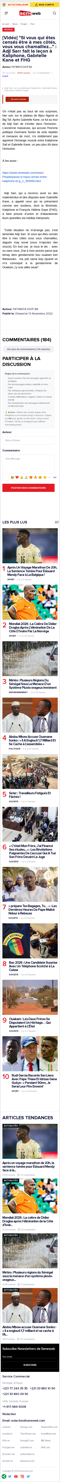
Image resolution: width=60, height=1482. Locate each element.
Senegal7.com (27, 1440)
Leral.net (6, 1427)
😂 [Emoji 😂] (12, 477)
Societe (13, 801)
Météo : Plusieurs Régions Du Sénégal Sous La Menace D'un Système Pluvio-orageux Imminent (32, 684)
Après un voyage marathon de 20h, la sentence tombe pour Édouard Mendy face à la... (28, 1166)
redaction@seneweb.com (28, 1420)
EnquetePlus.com (49, 1427)
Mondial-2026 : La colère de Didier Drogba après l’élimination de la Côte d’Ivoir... (27, 1221)
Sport (11, 579)
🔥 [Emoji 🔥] (35, 477)
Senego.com (26, 1427)
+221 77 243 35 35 (15, 1388)
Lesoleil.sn (7, 1433)
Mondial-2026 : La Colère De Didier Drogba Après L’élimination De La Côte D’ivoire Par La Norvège (33, 627)
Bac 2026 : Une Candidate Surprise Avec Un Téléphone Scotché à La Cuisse (33, 966)
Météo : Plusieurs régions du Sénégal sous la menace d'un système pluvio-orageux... (27, 1276)
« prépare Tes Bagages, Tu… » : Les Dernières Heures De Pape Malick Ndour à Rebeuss (32, 909)
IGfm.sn (6, 1440)
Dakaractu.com (27, 1461)
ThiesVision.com (28, 1433)
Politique (14, 749)
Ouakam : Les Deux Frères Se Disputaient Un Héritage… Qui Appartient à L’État (30, 1022)
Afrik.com (45, 1447)
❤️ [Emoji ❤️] (17, 477)
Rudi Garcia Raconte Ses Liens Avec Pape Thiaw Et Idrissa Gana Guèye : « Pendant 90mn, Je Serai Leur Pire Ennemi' (34, 1080)
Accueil (5, 24)
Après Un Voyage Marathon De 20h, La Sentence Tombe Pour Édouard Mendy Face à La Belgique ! (32, 571)
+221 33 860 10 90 (42, 1388)
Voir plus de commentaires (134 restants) (28, 349)
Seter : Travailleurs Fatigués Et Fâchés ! (30, 795)
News (14, 24)
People (24, 24)
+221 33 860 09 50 (15, 1394)
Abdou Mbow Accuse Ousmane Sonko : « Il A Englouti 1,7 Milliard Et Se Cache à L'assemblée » (32, 740)
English (5, 76)
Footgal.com (8, 1447)
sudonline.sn (26, 1447)
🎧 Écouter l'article (17, 99)
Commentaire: (28, 465)
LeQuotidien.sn (27, 1454)
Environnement (18, 692)
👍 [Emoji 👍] (21, 477)
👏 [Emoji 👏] (45, 477)
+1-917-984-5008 (14, 1407)
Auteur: (28, 438)
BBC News (46, 1440)
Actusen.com (8, 1454)
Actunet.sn (7, 1461)
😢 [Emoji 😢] (40, 477)
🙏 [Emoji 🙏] (26, 477)
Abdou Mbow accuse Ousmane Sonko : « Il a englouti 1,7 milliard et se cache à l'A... (29, 1330)
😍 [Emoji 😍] (31, 477)
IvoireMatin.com (48, 1433)
